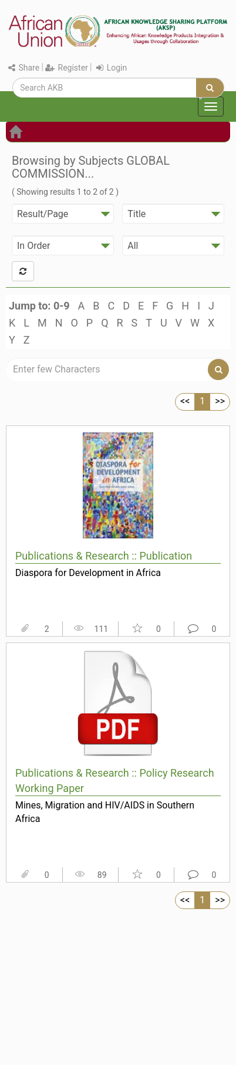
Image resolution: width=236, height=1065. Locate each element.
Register (66, 67)
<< (185, 401)
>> (220, 401)
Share (23, 67)
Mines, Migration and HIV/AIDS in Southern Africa (104, 812)
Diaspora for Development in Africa (88, 572)
